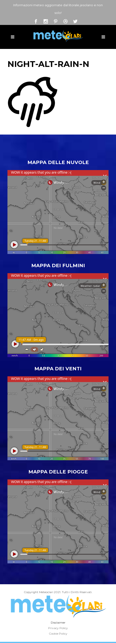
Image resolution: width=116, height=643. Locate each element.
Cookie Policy (58, 633)
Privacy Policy (58, 628)
